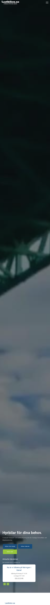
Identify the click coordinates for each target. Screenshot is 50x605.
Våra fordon (25, 546)
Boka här (10, 551)
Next (8, 584)
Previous (4, 584)
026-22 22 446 (19, 578)
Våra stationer (10, 546)
